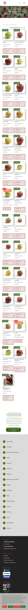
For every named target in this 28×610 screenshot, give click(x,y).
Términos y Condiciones (9, 562)
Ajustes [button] (4, 606)
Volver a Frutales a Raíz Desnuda (13, 429)
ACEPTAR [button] (11, 606)
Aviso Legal (6, 558)
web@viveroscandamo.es (10, 548)
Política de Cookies (8, 560)
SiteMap (6, 555)
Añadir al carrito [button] (6, 51)
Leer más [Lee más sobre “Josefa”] (18, 341)
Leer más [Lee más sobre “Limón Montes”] (6, 208)
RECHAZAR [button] (17, 606)
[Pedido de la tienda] (17, 28)
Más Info (23, 606)
